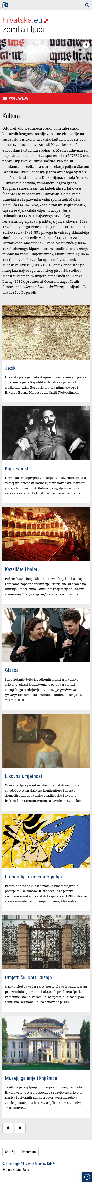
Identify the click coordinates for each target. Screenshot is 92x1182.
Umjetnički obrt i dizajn (28, 977)
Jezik (10, 367)
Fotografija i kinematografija (33, 876)
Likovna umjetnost (23, 775)
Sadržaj (10, 1151)
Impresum (29, 1151)
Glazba (12, 669)
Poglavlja (18, 98)
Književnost (16, 468)
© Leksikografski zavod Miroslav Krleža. (29, 1163)
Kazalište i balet (21, 569)
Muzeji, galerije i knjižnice (31, 1077)
